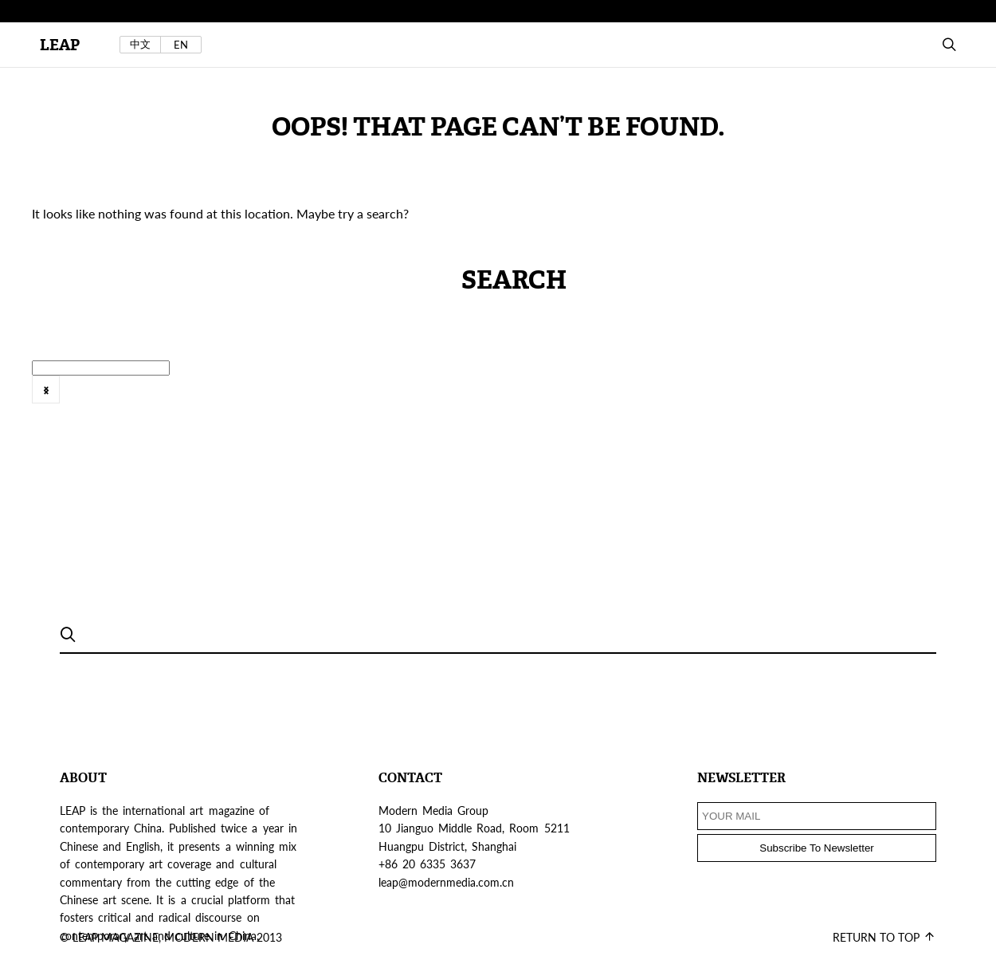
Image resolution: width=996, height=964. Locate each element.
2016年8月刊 (497, 399)
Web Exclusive (241, 399)
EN (181, 44)
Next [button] (46, 389)
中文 (140, 44)
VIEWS (158, 399)
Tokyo (98, 399)
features (884, 399)
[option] (367, 400)
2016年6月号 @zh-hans (371, 399)
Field (943, 399)
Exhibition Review (710, 399)
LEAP (60, 45)
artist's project (597, 399)
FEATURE (810, 399)
